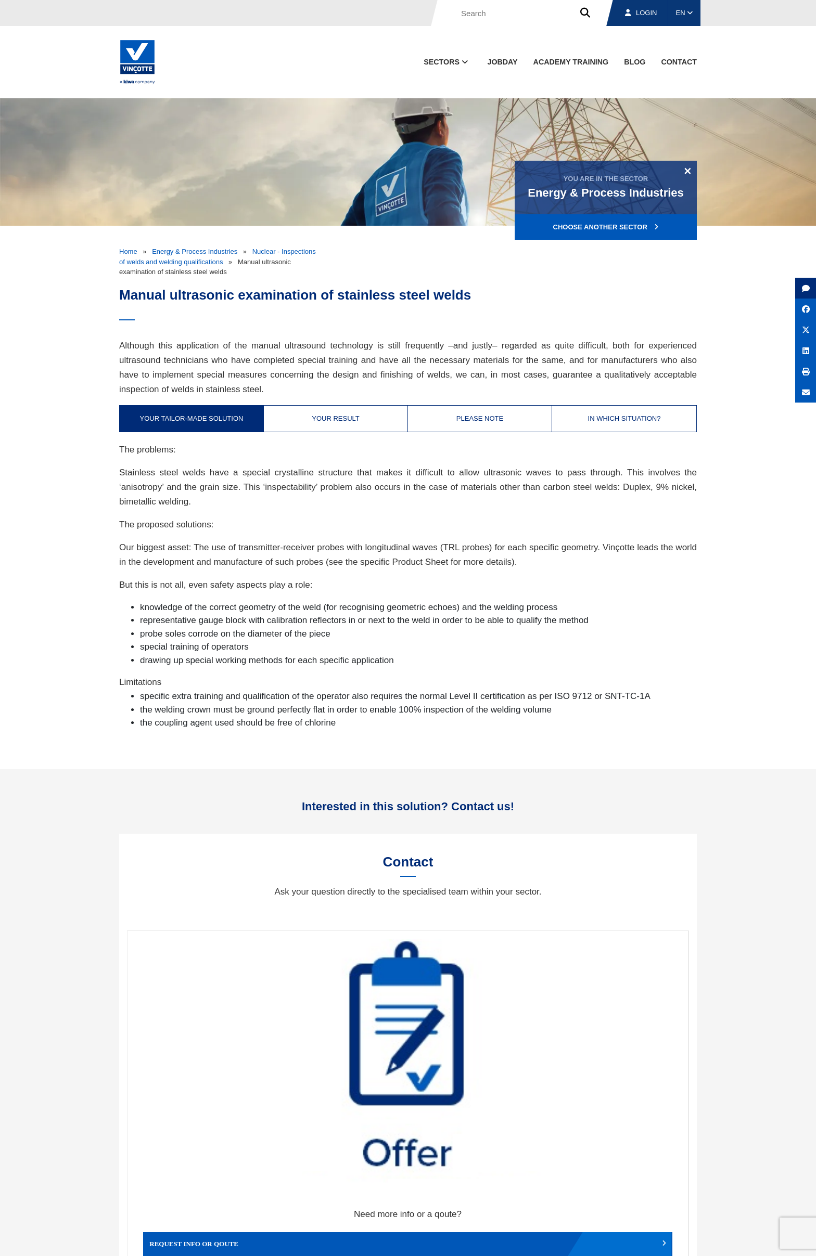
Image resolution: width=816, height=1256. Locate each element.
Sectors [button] (447, 62)
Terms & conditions (470, 1238)
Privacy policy (670, 1238)
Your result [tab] (336, 418)
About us (509, 1190)
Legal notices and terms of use (551, 1238)
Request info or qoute (197, 1049)
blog (634, 62)
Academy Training (571, 62)
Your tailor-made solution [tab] (192, 418)
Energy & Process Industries (194, 251)
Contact (678, 1190)
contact (679, 62)
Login (641, 13)
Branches (570, 1190)
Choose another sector (606, 227)
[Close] (688, 170)
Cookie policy (623, 1238)
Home (128, 251)
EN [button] (684, 13)
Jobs (625, 1190)
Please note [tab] (479, 418)
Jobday (503, 62)
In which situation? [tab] (624, 418)
